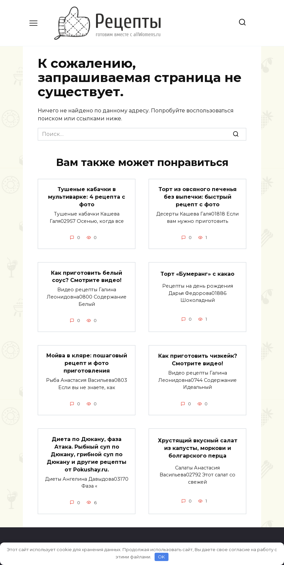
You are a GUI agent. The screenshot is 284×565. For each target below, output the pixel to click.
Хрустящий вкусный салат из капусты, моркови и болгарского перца (197, 446)
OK (161, 556)
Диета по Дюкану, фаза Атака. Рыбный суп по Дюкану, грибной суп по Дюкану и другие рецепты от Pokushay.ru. (86, 452)
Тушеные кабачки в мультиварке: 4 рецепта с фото (86, 196)
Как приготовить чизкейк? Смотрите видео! (197, 358)
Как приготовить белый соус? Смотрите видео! (86, 275)
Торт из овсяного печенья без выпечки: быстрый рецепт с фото (198, 196)
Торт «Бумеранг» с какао (197, 273)
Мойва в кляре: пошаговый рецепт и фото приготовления (86, 362)
